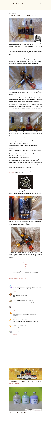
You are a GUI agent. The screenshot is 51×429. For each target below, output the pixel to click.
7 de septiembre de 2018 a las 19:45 (26, 331)
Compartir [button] (11, 278)
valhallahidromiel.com (25, 262)
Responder (15, 291)
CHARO (14, 312)
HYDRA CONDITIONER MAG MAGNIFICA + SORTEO (25, 381)
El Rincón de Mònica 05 (17, 285)
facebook (25, 264)
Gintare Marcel (28, 423)
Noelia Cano (15, 306)
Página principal (17, 7)
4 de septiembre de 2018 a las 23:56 (21, 319)
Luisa (14, 325)
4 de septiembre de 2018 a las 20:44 (27, 300)
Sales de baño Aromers (17, 413)
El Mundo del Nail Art (17, 300)
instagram (25, 268)
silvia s (14, 319)
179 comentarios (16, 383)
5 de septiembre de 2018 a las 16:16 (20, 325)
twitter (25, 266)
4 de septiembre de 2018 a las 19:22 (23, 293)
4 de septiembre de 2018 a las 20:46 (23, 306)
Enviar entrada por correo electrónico (20, 278)
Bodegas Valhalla (18, 96)
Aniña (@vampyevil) (16, 331)
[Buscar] (41, 3)
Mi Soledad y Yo (21, 3)
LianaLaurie (15, 293)
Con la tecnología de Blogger (25, 421)
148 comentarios (16, 414)
